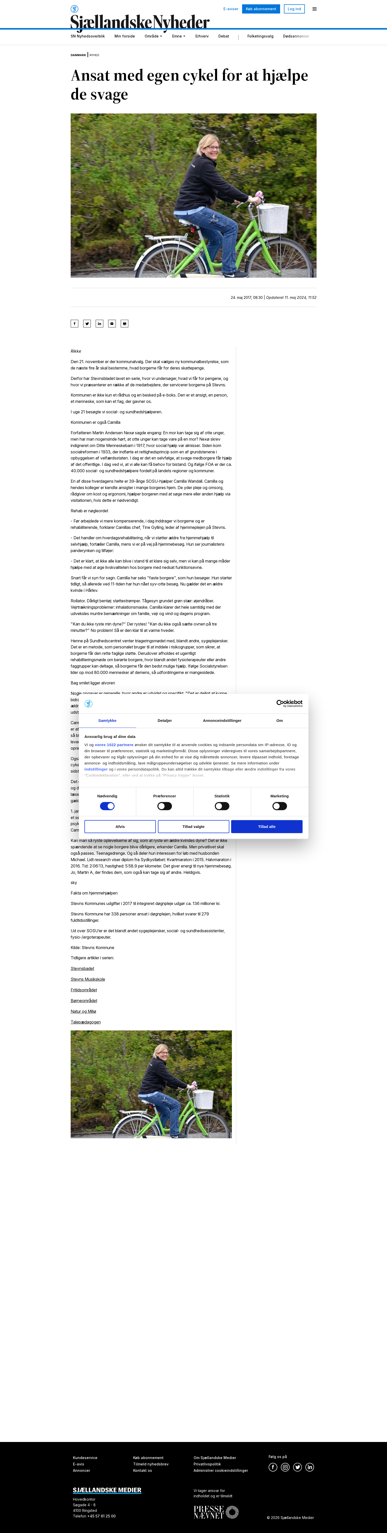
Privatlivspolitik (207, 1464)
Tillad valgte (193, 827)
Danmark (81, 63)
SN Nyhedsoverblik (88, 49)
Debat (223, 49)
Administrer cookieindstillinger (221, 1470)
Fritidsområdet (84, 996)
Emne (177, 49)
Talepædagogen (86, 1027)
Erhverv (202, 49)
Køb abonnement (261, 9)
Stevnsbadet (82, 975)
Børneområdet (84, 1006)
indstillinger (96, 769)
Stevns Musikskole (88, 985)
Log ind (294, 9)
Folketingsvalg (260, 49)
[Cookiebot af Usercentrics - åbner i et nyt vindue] (280, 703)
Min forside (125, 49)
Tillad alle (267, 827)
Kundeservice (85, 1457)
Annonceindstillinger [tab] (222, 720)
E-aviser (230, 9)
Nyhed (103, 63)
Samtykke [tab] (107, 720)
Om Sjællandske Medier (215, 1457)
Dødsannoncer (296, 49)
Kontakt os (142, 1470)
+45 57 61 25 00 (101, 1516)
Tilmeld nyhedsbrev (151, 1464)
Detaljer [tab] (165, 720)
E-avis (78, 1464)
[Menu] (314, 9)
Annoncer (81, 1470)
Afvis (120, 827)
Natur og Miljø (83, 1016)
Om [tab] (279, 720)
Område (152, 49)
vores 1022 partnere (114, 745)
